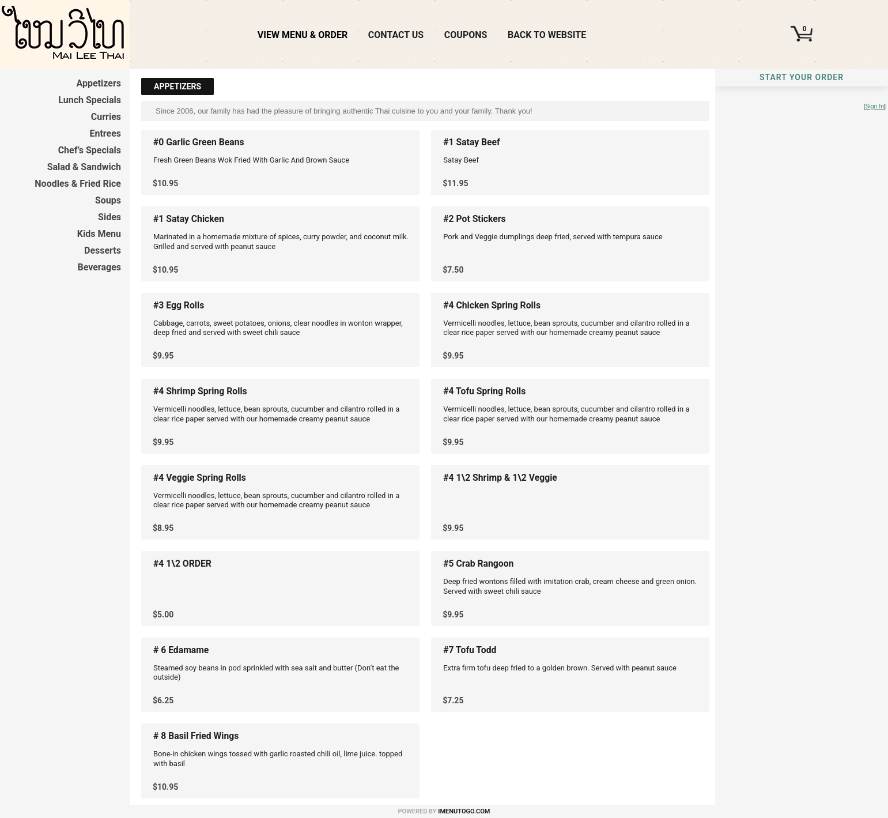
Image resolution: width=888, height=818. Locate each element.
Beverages (99, 267)
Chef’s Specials (89, 150)
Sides (109, 217)
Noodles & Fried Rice (78, 183)
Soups (108, 200)
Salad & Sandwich (84, 166)
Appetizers (98, 83)
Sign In (874, 106)
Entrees (105, 133)
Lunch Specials (89, 100)
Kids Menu (99, 233)
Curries (106, 116)
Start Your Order (801, 77)
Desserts (102, 250)
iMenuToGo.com (464, 811)
